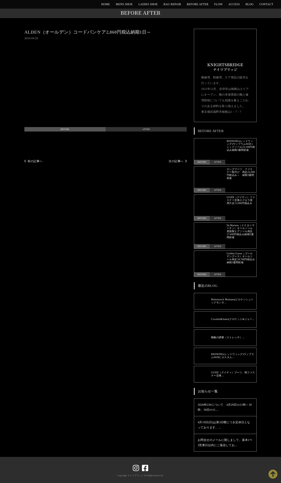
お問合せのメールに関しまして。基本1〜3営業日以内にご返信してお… (225, 442)
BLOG (250, 4)
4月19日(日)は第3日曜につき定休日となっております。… (224, 425)
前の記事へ (33, 161)
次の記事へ (178, 161)
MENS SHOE (124, 4)
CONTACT (266, 4)
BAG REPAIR (172, 4)
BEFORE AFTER (197, 4)
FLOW (218, 4)
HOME (105, 4)
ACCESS (234, 4)
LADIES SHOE (148, 4)
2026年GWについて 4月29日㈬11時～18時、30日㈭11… (225, 407)
